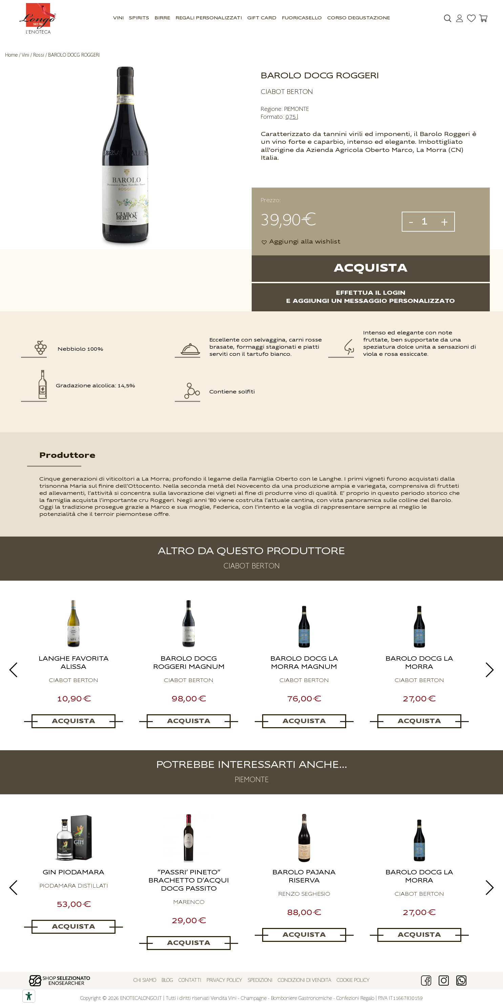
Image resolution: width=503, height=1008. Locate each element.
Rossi (38, 55)
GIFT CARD (261, 18)
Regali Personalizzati (208, 18)
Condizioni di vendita (304, 980)
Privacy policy (224, 980)
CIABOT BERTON (287, 92)
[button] (300, 242)
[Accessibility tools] (28, 996)
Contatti (190, 980)
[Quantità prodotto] (427, 221)
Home (11, 55)
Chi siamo (144, 980)
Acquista (370, 268)
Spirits (139, 18)
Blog (167, 980)
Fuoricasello (302, 18)
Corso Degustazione (358, 18)
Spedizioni (260, 980)
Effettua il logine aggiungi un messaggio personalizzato (370, 297)
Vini (118, 18)
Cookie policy (353, 980)
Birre (162, 18)
